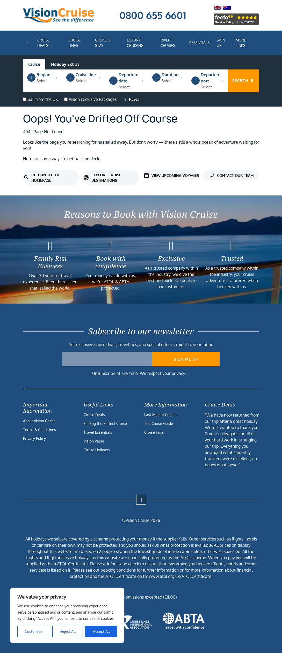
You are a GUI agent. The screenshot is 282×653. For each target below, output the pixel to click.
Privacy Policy (34, 438)
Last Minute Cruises (160, 414)
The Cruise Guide (158, 423)
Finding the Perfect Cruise (105, 423)
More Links (241, 43)
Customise (33, 631)
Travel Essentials (98, 432)
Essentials (199, 42)
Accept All (101, 631)
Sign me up (186, 359)
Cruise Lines (74, 43)
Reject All (68, 631)
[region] (67, 615)
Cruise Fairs (154, 432)
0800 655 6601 (152, 15)
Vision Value (94, 441)
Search (243, 80)
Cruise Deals (43, 43)
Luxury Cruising (135, 43)
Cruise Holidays (97, 450)
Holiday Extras (65, 64)
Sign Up (221, 43)
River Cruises (168, 43)
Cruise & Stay (103, 43)
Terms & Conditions (39, 429)
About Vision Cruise (39, 421)
